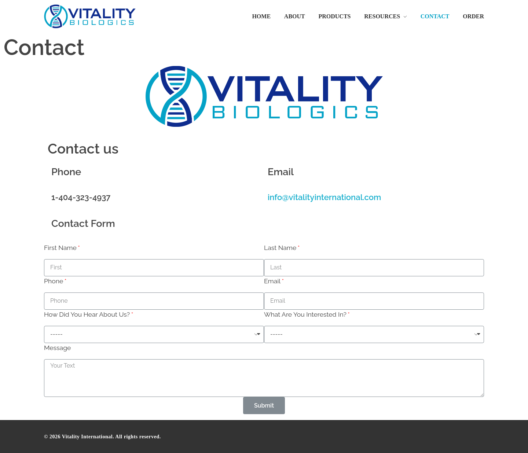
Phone (53, 281)
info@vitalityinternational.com (324, 197)
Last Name (280, 247)
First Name (60, 247)
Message (57, 347)
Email (272, 281)
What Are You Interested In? (305, 314)
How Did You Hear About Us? (87, 314)
